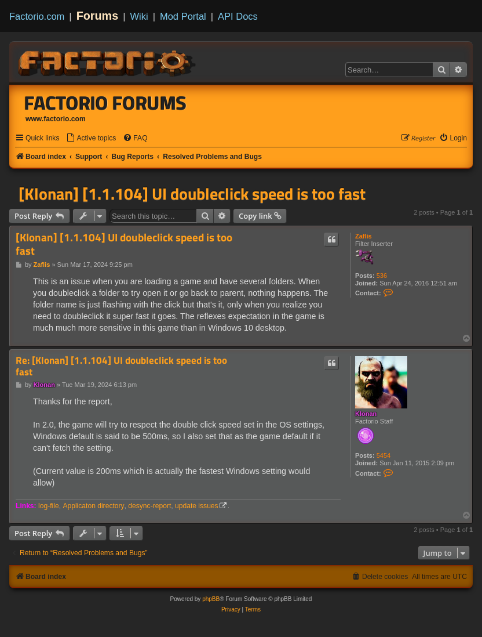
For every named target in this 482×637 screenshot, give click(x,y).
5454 (383, 455)
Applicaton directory (93, 506)
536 (382, 275)
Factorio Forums (105, 102)
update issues (196, 506)
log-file (48, 506)
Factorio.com (36, 16)
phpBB (211, 599)
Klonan (366, 413)
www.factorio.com (55, 119)
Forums (97, 15)
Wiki (139, 16)
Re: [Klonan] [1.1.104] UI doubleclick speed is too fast (121, 366)
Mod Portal (183, 16)
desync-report (149, 506)
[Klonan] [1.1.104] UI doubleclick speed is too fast (192, 194)
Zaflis (363, 236)
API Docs (238, 16)
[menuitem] (91, 138)
